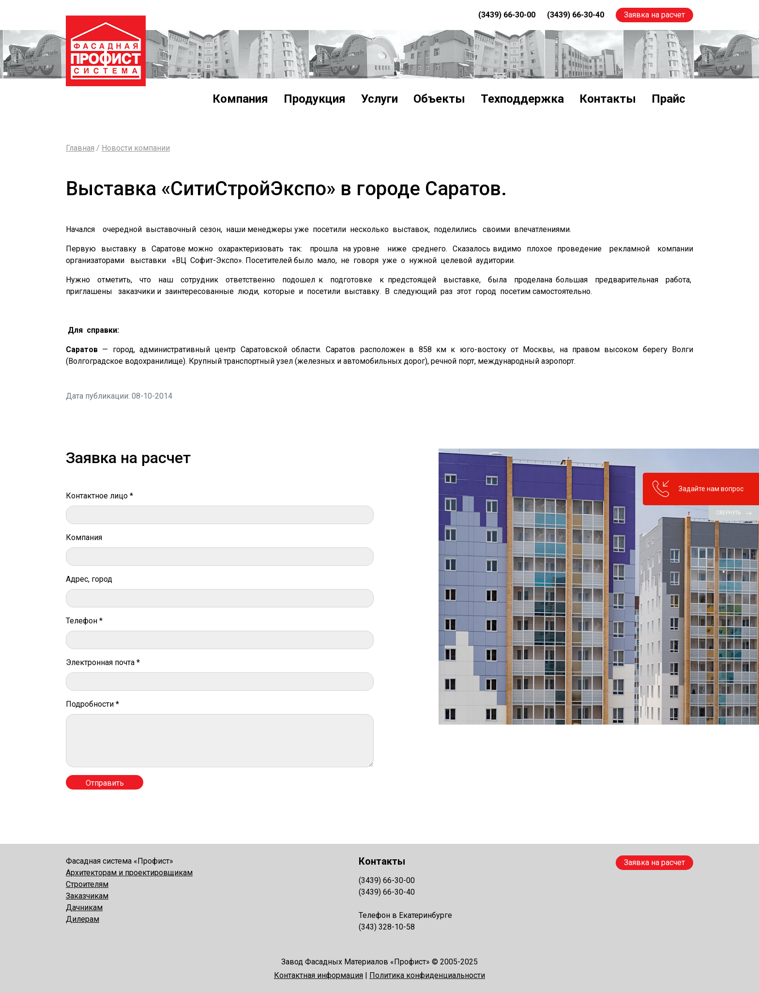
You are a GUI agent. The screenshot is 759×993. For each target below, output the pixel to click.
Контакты (607, 99)
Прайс (668, 99)
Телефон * (84, 620)
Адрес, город (89, 579)
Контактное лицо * (99, 495)
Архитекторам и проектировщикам (129, 872)
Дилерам (82, 919)
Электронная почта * (103, 662)
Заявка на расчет (654, 14)
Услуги (379, 99)
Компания (240, 99)
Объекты (439, 99)
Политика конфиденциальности (427, 975)
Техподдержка (522, 99)
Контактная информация (318, 975)
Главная (80, 148)
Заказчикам (87, 895)
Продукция (315, 99)
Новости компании (136, 148)
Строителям (87, 884)
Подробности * (92, 704)
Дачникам (84, 907)
